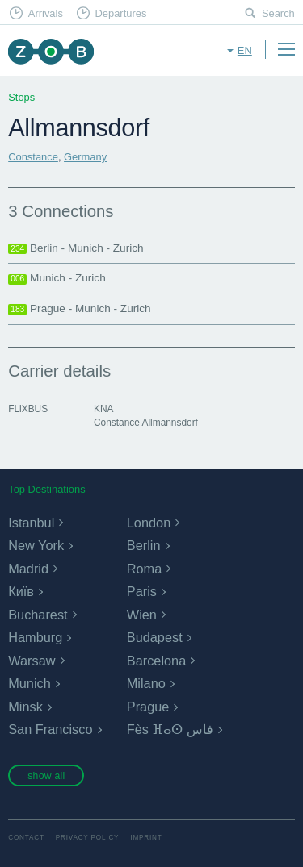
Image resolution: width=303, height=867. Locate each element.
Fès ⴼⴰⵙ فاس (170, 729)
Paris (142, 591)
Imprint (146, 837)
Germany (85, 157)
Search (278, 13)
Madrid (28, 568)
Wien (142, 614)
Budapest (155, 637)
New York (36, 545)
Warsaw (31, 660)
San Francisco (50, 729)
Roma (144, 568)
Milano (146, 683)
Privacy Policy (88, 837)
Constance (33, 157)
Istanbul (31, 522)
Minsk (25, 706)
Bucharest (37, 614)
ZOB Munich (50, 51)
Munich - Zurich (57, 278)
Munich (29, 683)
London (148, 522)
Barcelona (156, 660)
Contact (26, 837)
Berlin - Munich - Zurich (75, 248)
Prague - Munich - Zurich (79, 308)
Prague (148, 706)
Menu (286, 49)
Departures (120, 13)
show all (46, 776)
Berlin (144, 545)
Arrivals (45, 13)
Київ (21, 591)
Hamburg (35, 637)
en (245, 50)
